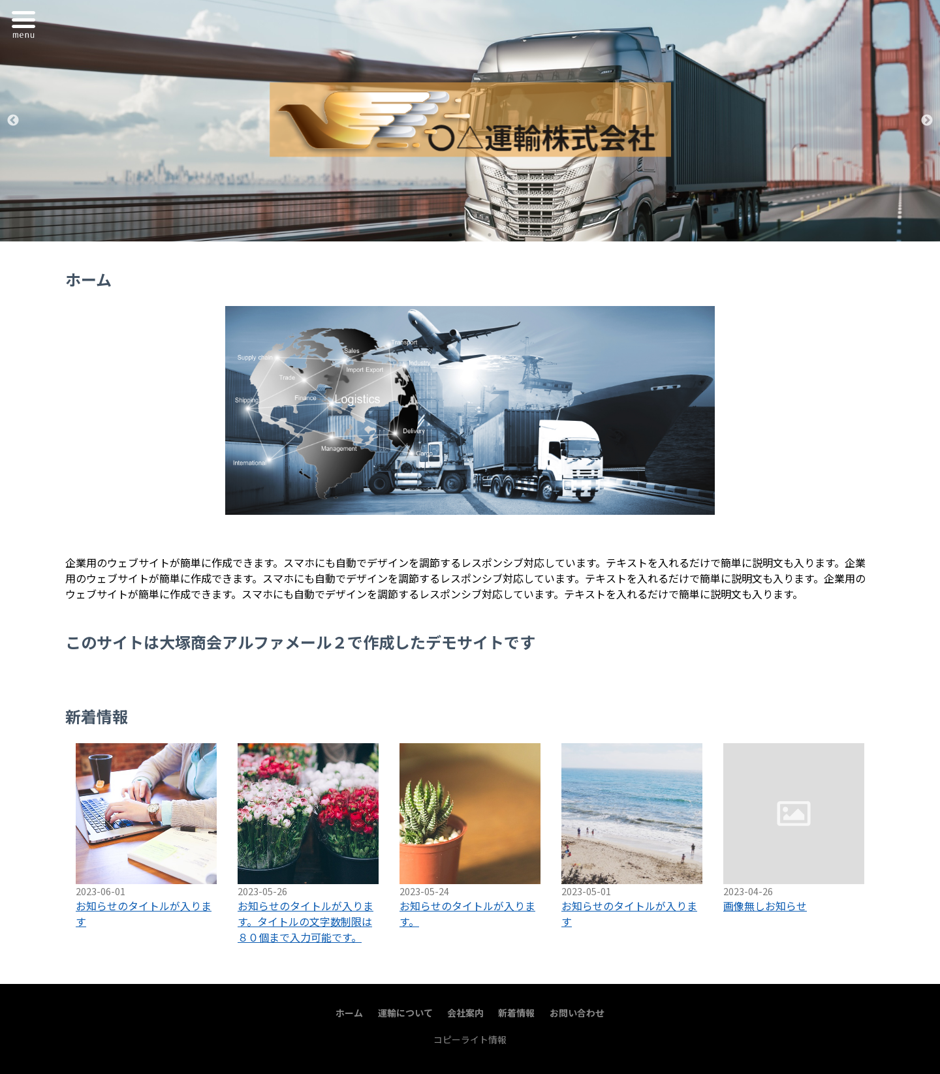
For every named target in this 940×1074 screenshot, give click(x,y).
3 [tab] (489, 234)
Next (926, 120)
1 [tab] (450, 234)
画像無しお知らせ (765, 905)
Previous (13, 120)
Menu (27, 22)
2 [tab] (470, 234)
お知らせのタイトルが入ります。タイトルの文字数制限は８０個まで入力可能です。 (305, 921)
